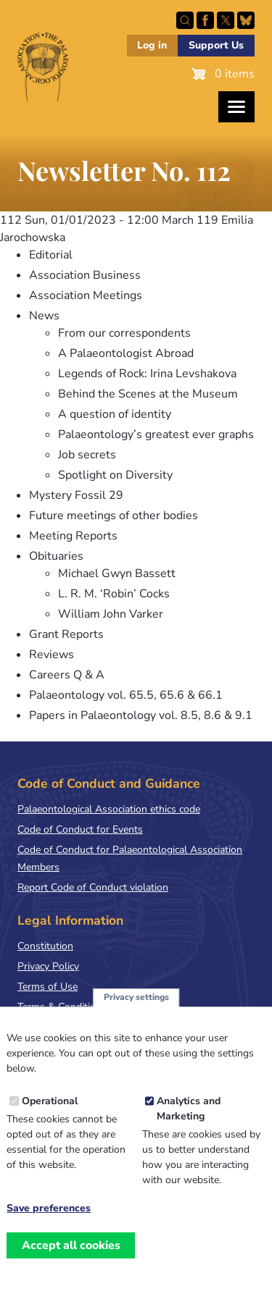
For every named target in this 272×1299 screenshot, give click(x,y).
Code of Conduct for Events (80, 829)
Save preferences (49, 1218)
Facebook (205, 20)
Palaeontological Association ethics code (108, 809)
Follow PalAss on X (225, 20)
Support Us (216, 45)
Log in (152, 45)
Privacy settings (136, 1007)
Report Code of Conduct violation (92, 887)
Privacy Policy (48, 966)
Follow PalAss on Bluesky (246, 20)
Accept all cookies (71, 1255)
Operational (50, 1111)
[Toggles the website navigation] (236, 106)
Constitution (45, 946)
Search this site (185, 20)
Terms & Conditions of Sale (79, 1007)
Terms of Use (47, 986)
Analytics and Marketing (189, 1118)
